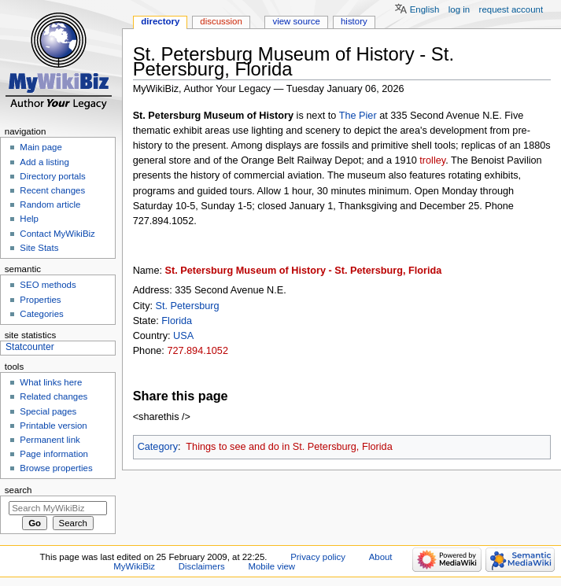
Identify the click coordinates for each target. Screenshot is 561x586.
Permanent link (49, 439)
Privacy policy (317, 557)
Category (158, 446)
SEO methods (48, 284)
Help (29, 218)
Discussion (221, 21)
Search (18, 490)
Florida (176, 320)
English (425, 9)
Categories (41, 314)
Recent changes (52, 190)
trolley (432, 160)
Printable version (53, 425)
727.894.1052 (197, 350)
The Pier (358, 115)
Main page (41, 147)
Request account (511, 9)
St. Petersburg (188, 305)
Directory (160, 21)
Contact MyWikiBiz (57, 233)
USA (183, 335)
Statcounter (30, 346)
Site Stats (39, 247)
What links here (51, 382)
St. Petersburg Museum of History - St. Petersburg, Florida (303, 270)
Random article (50, 204)
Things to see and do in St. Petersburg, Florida (289, 446)
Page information (54, 454)
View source (295, 21)
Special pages (48, 411)
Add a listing (44, 162)
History (354, 21)
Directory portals (52, 176)
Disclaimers (202, 566)
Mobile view (271, 566)
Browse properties (56, 468)
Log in (459, 9)
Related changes (53, 396)
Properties (40, 299)
